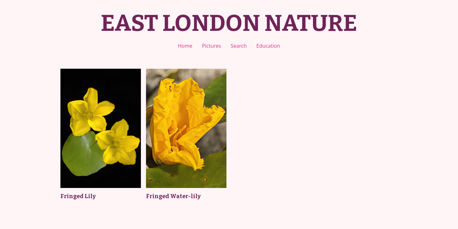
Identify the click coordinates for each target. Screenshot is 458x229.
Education (268, 45)
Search (239, 45)
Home (185, 45)
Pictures (211, 45)
